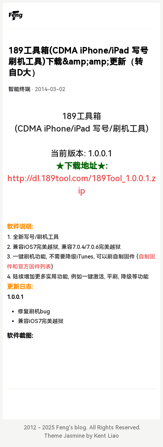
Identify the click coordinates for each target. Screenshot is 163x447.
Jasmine (74, 436)
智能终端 (19, 89)
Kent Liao (106, 436)
